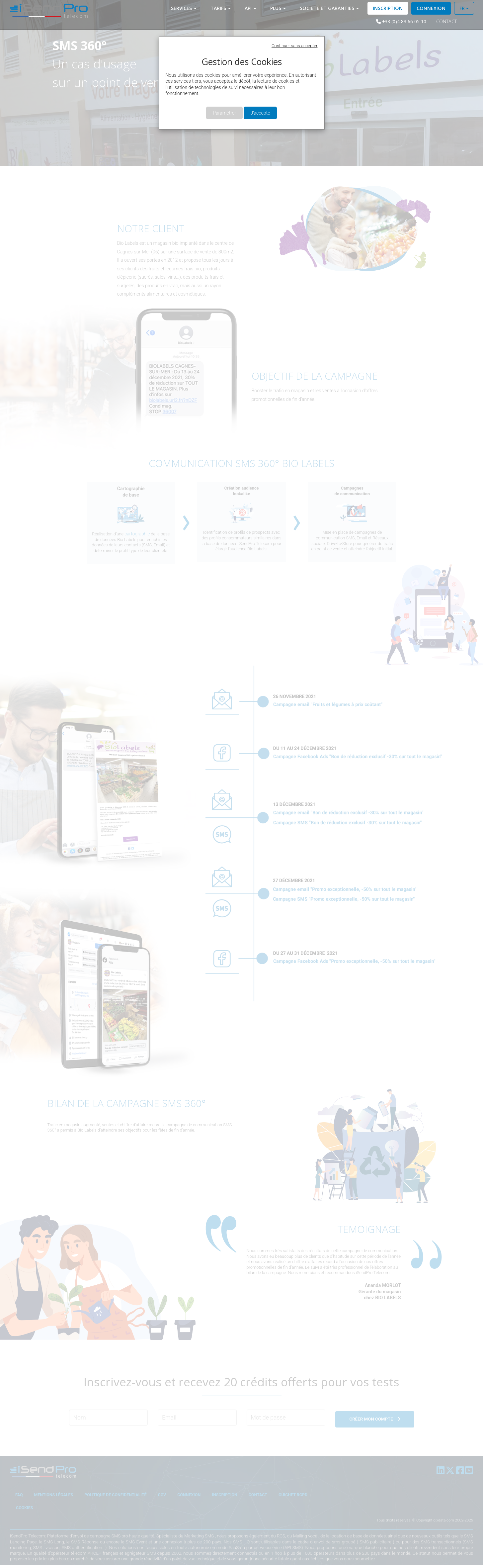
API (251, 8)
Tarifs (221, 8)
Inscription (388, 8)
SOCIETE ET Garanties (330, 8)
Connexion (431, 8)
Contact (436, 21)
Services (184, 8)
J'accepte (260, 113)
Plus (278, 8)
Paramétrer (224, 113)
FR (464, 8)
